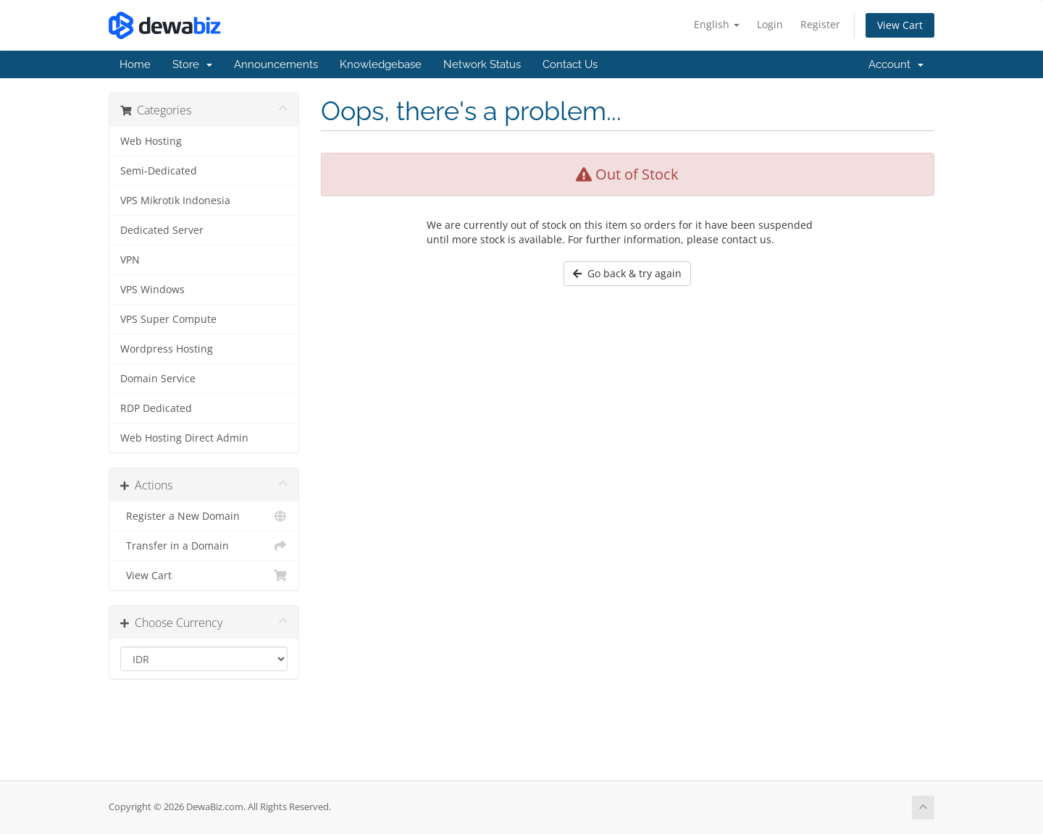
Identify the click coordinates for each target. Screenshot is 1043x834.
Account (895, 64)
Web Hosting (151, 141)
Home (135, 64)
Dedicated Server (162, 230)
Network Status (482, 64)
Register (820, 24)
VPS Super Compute (168, 319)
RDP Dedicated (156, 408)
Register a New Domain (204, 516)
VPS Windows (152, 289)
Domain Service (158, 378)
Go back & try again (627, 273)
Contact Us (570, 64)
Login (770, 24)
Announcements (276, 64)
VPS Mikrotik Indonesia (175, 200)
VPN (130, 259)
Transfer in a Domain (204, 546)
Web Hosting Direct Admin (184, 438)
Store (192, 64)
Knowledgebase (381, 64)
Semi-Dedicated (158, 170)
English (717, 24)
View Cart (900, 25)
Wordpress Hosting (166, 348)
